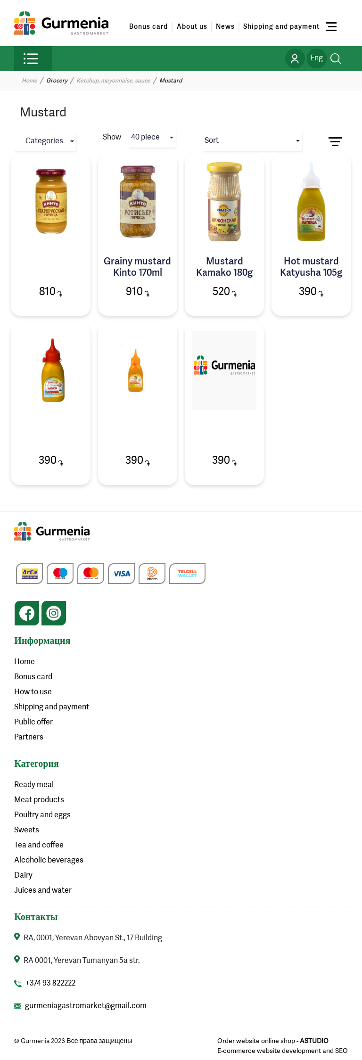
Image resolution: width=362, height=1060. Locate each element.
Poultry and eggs (42, 815)
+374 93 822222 (50, 983)
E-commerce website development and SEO (282, 1051)
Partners (28, 737)
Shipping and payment (281, 27)
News (225, 27)
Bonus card (148, 27)
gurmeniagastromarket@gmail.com (86, 1006)
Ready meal (34, 785)
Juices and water (43, 891)
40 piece (145, 137)
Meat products (39, 800)
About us (192, 27)
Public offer (33, 722)
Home (29, 81)
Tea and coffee (39, 845)
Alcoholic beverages (48, 860)
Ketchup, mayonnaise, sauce (113, 81)
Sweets (26, 830)
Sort (212, 141)
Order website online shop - (273, 1041)
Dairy (23, 875)
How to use (33, 692)
